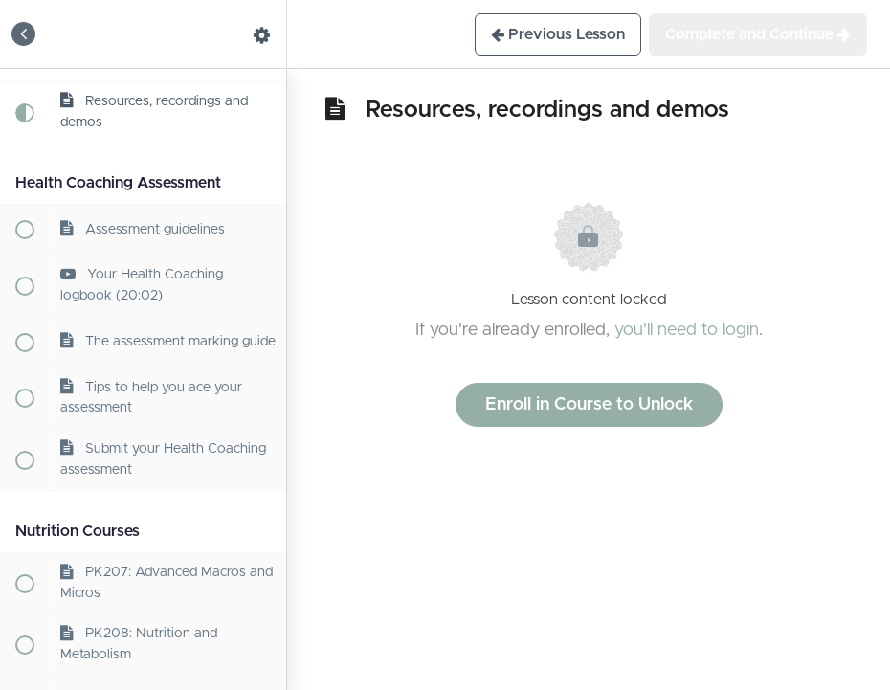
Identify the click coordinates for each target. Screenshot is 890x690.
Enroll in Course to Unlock (589, 404)
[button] (24, 34)
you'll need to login (686, 330)
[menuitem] (262, 34)
